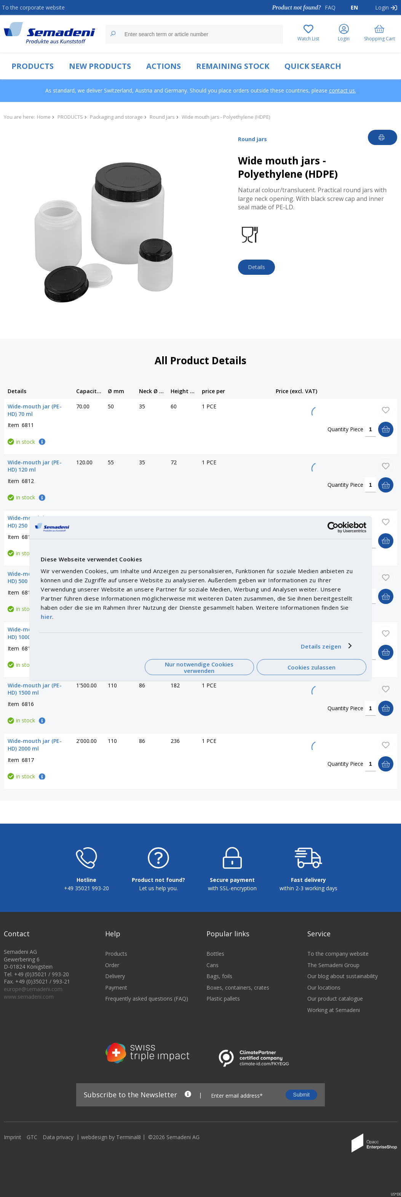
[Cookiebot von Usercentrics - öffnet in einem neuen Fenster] (333, 527)
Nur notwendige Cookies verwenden (199, 667)
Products (116, 958)
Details (256, 267)
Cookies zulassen (311, 667)
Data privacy (58, 1142)
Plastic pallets (223, 1003)
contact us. (342, 90)
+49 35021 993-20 (86, 893)
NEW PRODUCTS (100, 66)
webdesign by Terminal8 (111, 1142)
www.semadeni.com (29, 1001)
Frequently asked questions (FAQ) (146, 1003)
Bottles (215, 958)
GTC (32, 1142)
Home (44, 116)
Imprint (12, 1142)
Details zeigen (321, 646)
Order (112, 969)
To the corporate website (33, 7)
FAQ (330, 7)
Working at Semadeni (333, 1014)
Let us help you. (158, 893)
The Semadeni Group (333, 969)
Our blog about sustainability (342, 981)
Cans (212, 969)
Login (382, 7)
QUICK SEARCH (312, 66)
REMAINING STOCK (232, 66)
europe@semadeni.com (33, 994)
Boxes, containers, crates (237, 992)
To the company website (338, 958)
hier (46, 616)
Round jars (162, 116)
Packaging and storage (116, 116)
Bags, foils (219, 981)
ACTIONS (163, 66)
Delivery (115, 981)
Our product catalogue (335, 1003)
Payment (116, 992)
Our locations (323, 992)
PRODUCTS (32, 66)
